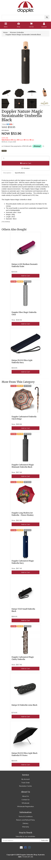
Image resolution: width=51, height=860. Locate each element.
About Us (25, 796)
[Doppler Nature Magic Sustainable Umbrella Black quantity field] (25, 158)
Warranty (25, 827)
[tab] (7, 173)
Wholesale (25, 803)
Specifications (20, 173)
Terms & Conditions (26, 816)
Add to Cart (25, 163)
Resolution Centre (25, 786)
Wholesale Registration (25, 806)
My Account (25, 779)
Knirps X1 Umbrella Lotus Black (24, 705)
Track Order (25, 783)
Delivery (25, 823)
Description (7, 173)
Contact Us (26, 800)
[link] (25, 847)
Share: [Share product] (7, 124)
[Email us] (21, 847)
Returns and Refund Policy (25, 820)
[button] (25, 168)
